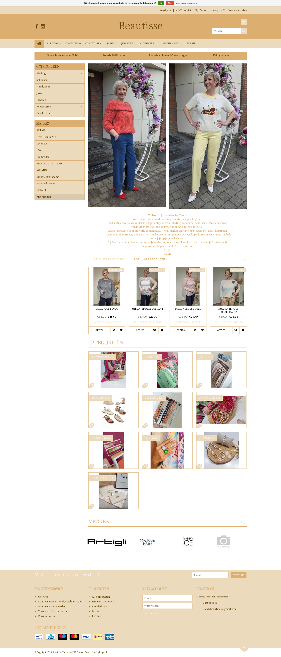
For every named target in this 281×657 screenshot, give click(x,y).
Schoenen (71, 43)
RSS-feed (97, 616)
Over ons (43, 596)
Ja (161, 3)
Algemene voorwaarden (51, 606)
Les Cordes (43, 157)
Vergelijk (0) (166, 10)
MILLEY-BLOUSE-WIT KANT (147, 309)
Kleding (52, 43)
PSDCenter (77, 652)
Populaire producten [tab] (150, 259)
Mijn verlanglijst (183, 10)
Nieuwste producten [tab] (109, 259)
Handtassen (93, 43)
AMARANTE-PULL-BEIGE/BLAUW (228, 311)
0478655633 (210, 603)
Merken (189, 43)
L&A (39, 150)
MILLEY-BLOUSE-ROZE (188, 309)
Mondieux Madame (48, 177)
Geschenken (170, 43)
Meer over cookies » (186, 3)
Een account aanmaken (235, 10)
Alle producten (101, 596)
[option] (107, 302)
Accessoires (147, 43)
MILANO (42, 170)
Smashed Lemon (46, 184)
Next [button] (245, 259)
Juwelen (127, 43)
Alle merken (44, 197)
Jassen (111, 43)
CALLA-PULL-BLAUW (106, 309)
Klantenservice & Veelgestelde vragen (60, 601)
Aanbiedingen (100, 606)
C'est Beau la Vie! (46, 137)
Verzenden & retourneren (53, 611)
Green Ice (42, 144)
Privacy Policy (46, 616)
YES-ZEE (41, 190)
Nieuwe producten (103, 601)
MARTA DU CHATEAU (49, 164)
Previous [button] (241, 259)
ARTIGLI (41, 130)
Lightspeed (101, 652)
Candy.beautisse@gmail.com (220, 609)
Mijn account (201, 10)
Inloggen (216, 10)
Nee (170, 3)
